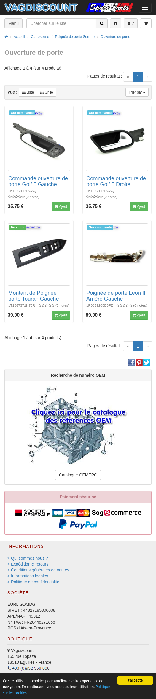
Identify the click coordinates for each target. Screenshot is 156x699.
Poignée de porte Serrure (75, 37)
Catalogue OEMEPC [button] (78, 475)
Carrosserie (40, 37)
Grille (46, 92)
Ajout (61, 206)
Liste (28, 92)
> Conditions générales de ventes (38, 570)
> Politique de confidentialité (33, 581)
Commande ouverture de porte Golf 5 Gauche (38, 181)
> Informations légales (27, 576)
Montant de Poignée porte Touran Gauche (33, 296)
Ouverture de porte (115, 37)
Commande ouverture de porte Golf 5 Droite (116, 181)
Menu (13, 23)
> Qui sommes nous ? (27, 558)
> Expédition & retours (27, 564)
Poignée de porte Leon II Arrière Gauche (115, 296)
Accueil (19, 37)
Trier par (137, 92)
